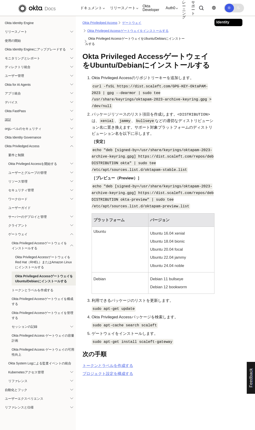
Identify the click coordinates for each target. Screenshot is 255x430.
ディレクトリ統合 (17, 67)
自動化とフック (16, 390)
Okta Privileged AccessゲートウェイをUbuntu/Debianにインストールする (44, 278)
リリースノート (16, 31)
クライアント (17, 225)
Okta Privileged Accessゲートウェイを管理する (42, 315)
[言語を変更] (213, 7)
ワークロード (17, 199)
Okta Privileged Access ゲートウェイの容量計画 (43, 338)
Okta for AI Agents (18, 84)
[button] (91, 8)
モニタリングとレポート (22, 58)
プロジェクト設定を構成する (107, 374)
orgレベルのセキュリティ (23, 128)
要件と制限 (16, 155)
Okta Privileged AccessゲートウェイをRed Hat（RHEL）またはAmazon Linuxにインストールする (43, 262)
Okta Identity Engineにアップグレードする (35, 49)
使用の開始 (13, 40)
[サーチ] (201, 8)
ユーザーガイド (19, 208)
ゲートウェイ (17, 234)
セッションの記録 (24, 326)
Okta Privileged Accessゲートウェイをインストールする (39, 245)
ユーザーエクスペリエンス (24, 398)
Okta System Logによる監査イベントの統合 (39, 363)
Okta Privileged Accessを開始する (32, 164)
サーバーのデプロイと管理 (27, 217)
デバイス (11, 102)
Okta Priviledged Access (22, 146)
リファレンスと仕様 (19, 407)
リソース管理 (17, 181)
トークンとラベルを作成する (32, 290)
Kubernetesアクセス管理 (26, 372)
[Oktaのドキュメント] (36, 8)
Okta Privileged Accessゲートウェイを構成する (42, 301)
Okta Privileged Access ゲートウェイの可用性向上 (43, 352)
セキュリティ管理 (21, 190)
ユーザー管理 (14, 76)
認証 (8, 120)
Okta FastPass (15, 111)
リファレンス (17, 381)
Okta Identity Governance (23, 137)
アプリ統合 (13, 93)
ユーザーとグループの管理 (27, 173)
